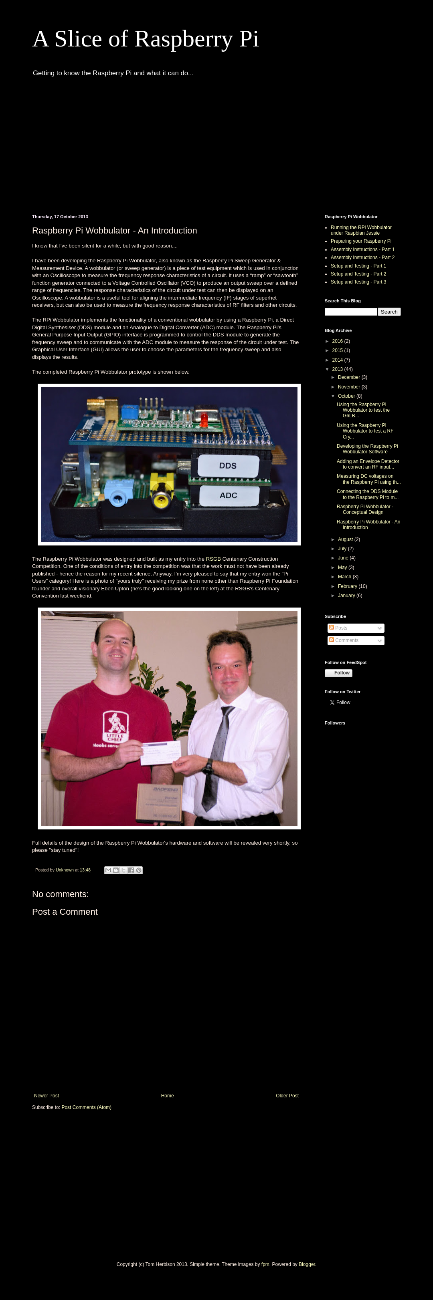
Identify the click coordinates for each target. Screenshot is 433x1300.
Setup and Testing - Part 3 (358, 282)
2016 (338, 341)
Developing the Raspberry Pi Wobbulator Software (367, 449)
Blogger (307, 1264)
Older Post (287, 1096)
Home (167, 1096)
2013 (338, 369)
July (343, 548)
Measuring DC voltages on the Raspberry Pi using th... (369, 479)
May (343, 567)
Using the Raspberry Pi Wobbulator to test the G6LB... (363, 410)
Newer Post (46, 1096)
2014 (338, 360)
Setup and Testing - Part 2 (358, 274)
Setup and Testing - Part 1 (358, 266)
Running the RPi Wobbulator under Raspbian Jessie (361, 230)
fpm (265, 1264)
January (347, 595)
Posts (338, 628)
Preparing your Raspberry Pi (361, 241)
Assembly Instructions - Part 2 (363, 257)
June (344, 558)
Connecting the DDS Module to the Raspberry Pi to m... (368, 494)
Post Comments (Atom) (86, 1107)
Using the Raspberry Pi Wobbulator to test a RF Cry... (365, 431)
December (350, 377)
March (345, 577)
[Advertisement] (116, 144)
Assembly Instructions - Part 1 (363, 249)
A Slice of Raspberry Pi (145, 38)
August (346, 539)
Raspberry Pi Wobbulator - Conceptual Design (365, 509)
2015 (338, 350)
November (350, 387)
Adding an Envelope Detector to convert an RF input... (368, 464)
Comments (343, 640)
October (347, 396)
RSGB (214, 559)
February (348, 586)
